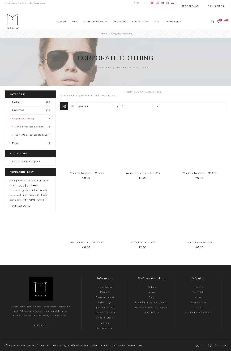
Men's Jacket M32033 (200, 236)
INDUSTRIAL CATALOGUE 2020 (143, 85)
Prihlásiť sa (219, 3)
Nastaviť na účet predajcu (198, 306)
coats (23, 179)
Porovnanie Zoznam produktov (151, 301)
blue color (43, 174)
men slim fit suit (38, 188)
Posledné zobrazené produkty (151, 296)
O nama (105, 316)
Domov (103, 27)
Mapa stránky (105, 280)
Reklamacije (104, 296)
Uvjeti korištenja (105, 311)
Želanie (198, 301)
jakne (35, 183)
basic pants (16, 174)
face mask (15, 183)
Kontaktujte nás (105, 321)
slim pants (16, 193)
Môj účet (198, 280)
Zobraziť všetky (21, 199)
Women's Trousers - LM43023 (199, 166)
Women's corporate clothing (132, 61)
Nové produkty (152, 306)
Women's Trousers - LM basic (86, 166)
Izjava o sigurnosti (105, 306)
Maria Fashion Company (26, 155)
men (25, 188)
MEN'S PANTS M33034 (143, 236)
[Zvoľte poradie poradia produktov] (98, 100)
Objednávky (198, 285)
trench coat (33, 193)
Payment (105, 285)
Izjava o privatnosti (104, 301)
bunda (13, 178)
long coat (15, 188)
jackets (26, 183)
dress (34, 179)
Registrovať (198, 3)
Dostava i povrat (105, 291)
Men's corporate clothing (96, 61)
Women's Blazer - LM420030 (86, 236)
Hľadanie (151, 280)
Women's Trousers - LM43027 (143, 166)
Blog (151, 291)
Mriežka (64, 100)
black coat (30, 174)
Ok (202, 345)
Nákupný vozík (198, 296)
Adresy (198, 291)
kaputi (43, 183)
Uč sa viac (220, 345)
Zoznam (72, 100)
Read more (40, 319)
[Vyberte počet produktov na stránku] (140, 100)
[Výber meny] (151, 3)
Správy (151, 285)
